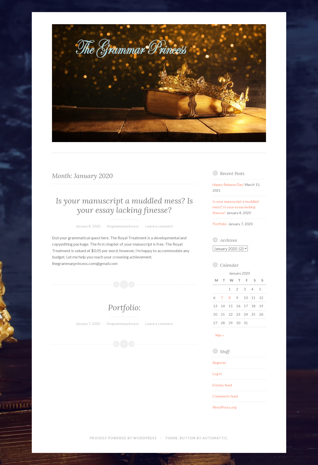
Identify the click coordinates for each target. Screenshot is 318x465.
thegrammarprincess (123, 226)
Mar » (220, 335)
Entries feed (222, 385)
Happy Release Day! (228, 184)
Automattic (214, 438)
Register (219, 362)
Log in (217, 374)
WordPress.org (224, 407)
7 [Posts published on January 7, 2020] (222, 297)
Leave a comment (159, 226)
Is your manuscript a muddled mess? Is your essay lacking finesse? (124, 205)
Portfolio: (124, 308)
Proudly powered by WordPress (123, 438)
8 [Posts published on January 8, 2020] (230, 297)
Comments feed (225, 396)
